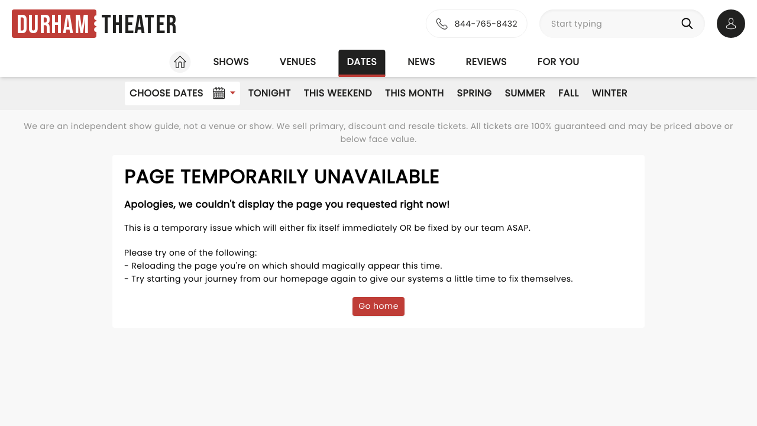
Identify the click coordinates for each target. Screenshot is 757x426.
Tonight (269, 93)
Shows (230, 62)
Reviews (486, 62)
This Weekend (338, 93)
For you (559, 62)
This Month (414, 93)
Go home (378, 306)
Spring (474, 93)
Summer (524, 93)
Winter (609, 93)
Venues (298, 62)
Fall (568, 93)
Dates (362, 62)
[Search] (689, 24)
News (421, 62)
